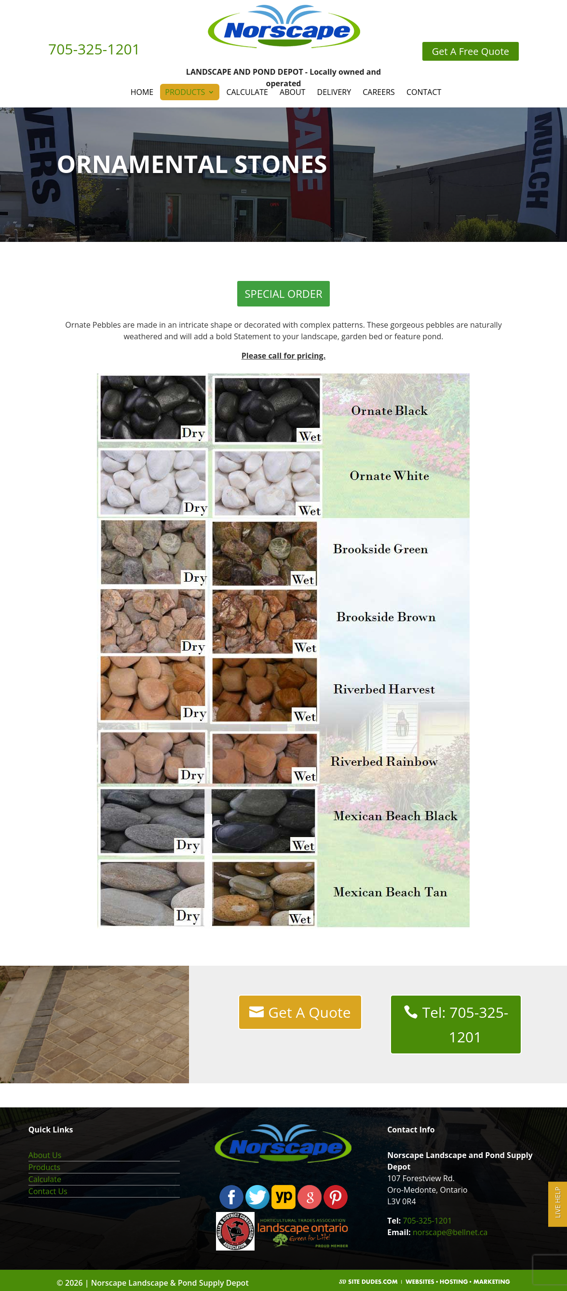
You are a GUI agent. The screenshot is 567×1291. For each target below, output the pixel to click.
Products (185, 92)
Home (142, 92)
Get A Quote (309, 1012)
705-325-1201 (427, 1220)
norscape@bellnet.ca (450, 1232)
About (292, 92)
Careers (379, 92)
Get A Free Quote (470, 51)
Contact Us (48, 1191)
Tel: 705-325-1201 (465, 1024)
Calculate (247, 92)
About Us (45, 1155)
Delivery (334, 92)
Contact (423, 92)
